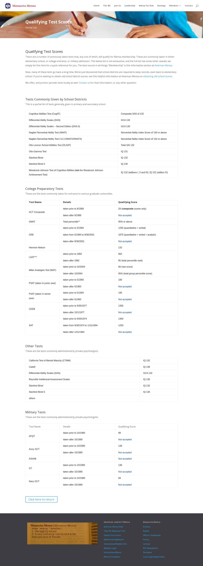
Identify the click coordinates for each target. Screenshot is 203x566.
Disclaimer (147, 552)
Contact (189, 6)
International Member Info (115, 544)
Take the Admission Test (114, 531)
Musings (161, 6)
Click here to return (41, 499)
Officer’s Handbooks (152, 535)
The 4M (106, 6)
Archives (146, 526)
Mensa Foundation (112, 556)
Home (96, 6)
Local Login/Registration (154, 556)
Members (173, 6)
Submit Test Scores (112, 535)
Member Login (110, 548)
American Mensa (163, 65)
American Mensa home (113, 526)
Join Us (117, 6)
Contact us (84, 82)
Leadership (129, 6)
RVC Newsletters (150, 548)
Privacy (146, 539)
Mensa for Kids (146, 6)
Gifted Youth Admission (114, 539)
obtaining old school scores (157, 76)
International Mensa (112, 552)
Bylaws (146, 531)
